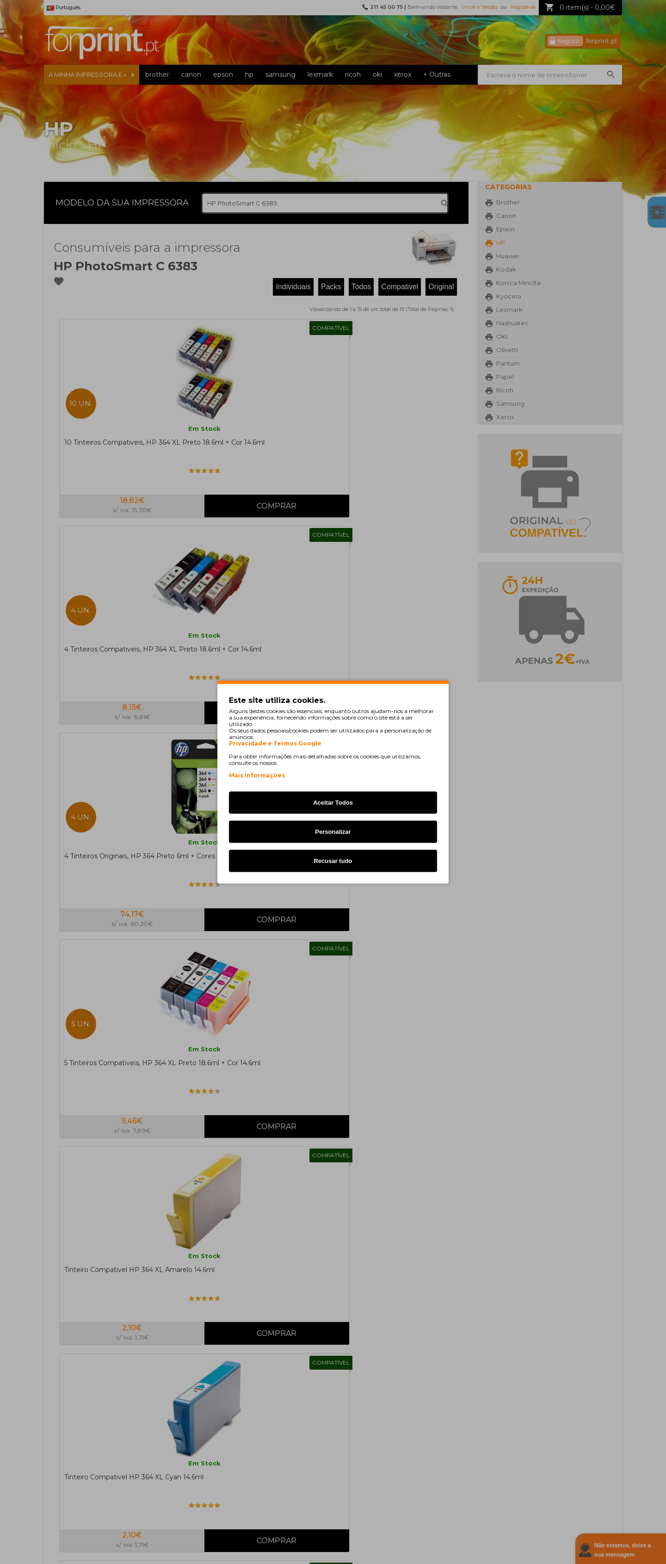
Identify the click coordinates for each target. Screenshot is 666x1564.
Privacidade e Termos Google (275, 743)
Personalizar (333, 831)
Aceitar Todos (333, 802)
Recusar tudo (333, 860)
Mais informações (257, 775)
